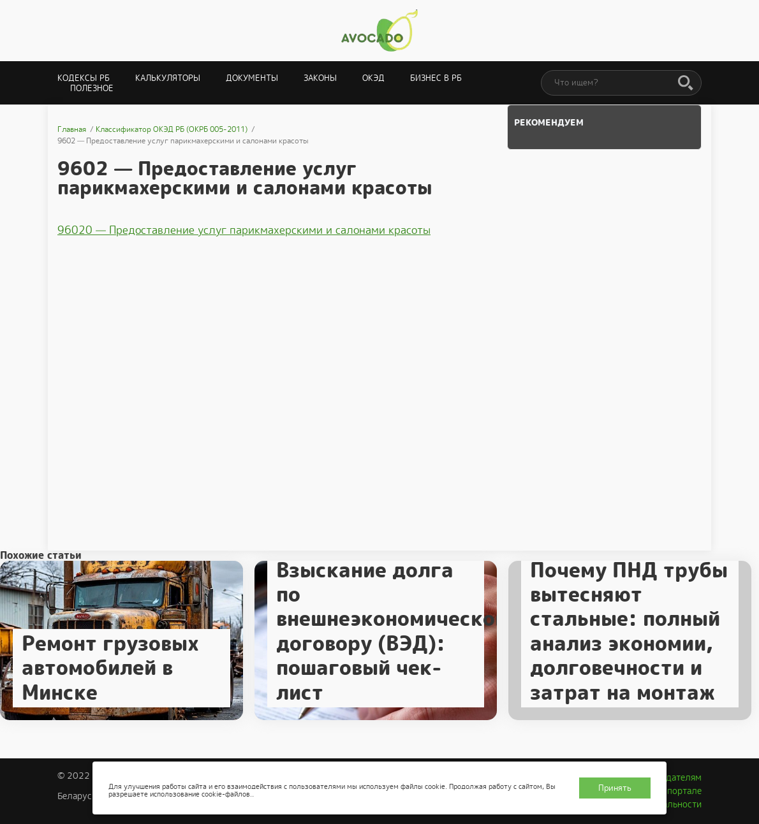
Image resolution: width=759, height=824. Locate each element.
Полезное (92, 88)
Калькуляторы (167, 78)
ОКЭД (373, 78)
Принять (614, 788)
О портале (680, 790)
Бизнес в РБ (436, 78)
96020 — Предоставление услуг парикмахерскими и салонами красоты (244, 230)
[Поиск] (685, 83)
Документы (252, 78)
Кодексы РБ (83, 78)
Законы (320, 78)
